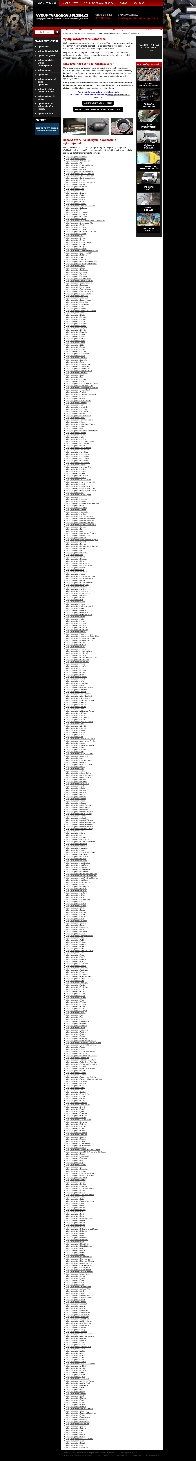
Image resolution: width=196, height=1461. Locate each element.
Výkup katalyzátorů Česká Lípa (77, 285)
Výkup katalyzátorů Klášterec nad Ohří (79, 606)
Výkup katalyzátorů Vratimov (76, 1362)
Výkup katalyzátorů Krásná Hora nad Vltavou (82, 657)
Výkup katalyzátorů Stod (74, 1167)
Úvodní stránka (46, 3)
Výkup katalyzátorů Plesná (75, 957)
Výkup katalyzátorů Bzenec (75, 266)
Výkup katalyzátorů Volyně (75, 1355)
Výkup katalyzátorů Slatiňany (76, 1116)
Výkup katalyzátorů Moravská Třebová (79, 820)
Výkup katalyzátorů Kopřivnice (77, 625)
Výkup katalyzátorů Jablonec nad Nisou (80, 520)
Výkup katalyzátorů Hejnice (75, 418)
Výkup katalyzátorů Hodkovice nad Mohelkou (82, 431)
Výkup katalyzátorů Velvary (75, 1330)
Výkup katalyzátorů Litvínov (76, 732)
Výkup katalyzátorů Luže (75, 758)
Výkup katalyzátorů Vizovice (76, 1345)
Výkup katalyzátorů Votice (75, 1357)
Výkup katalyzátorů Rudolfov (76, 1073)
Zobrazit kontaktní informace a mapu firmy (98, 109)
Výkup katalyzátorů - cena (98, 103)
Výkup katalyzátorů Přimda (75, 1006)
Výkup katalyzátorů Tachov (75, 1208)
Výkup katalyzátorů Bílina (75, 189)
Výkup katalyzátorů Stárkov (75, 1154)
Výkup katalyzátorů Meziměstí (76, 782)
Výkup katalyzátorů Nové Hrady (77, 872)
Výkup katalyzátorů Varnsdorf (76, 1304)
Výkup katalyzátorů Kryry (75, 675)
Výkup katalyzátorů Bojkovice (76, 208)
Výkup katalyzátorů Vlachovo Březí (78, 1347)
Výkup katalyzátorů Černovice (76, 276)
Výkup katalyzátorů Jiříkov (75, 568)
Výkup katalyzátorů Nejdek (75, 850)
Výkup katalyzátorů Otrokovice (77, 927)
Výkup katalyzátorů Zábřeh (75, 1387)
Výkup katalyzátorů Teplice (75, 1216)
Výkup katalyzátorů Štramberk (76, 1171)
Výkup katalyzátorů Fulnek (75, 398)
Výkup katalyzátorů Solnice (75, 1141)
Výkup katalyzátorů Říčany (75, 1036)
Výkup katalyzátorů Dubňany (76, 379)
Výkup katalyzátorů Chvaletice (77, 332)
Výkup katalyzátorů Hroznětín (76, 501)
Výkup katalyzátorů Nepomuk (76, 854)
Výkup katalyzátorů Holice (75, 437)
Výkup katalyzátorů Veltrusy (76, 1327)
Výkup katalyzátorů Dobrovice (76, 358)
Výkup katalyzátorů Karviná (75, 589)
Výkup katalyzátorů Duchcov (76, 381)
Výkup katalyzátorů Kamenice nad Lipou (80, 576)
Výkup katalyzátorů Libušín (75, 720)
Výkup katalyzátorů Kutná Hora (77, 683)
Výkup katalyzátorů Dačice (75, 341)
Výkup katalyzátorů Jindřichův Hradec (79, 565)
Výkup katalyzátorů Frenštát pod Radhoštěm (82, 388)
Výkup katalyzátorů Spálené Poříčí (78, 1143)
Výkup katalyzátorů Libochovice (77, 717)
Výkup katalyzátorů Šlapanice (76, 1113)
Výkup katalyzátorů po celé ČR (77, 1447)
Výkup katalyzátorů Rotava (75, 1049)
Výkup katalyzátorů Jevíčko (75, 550)
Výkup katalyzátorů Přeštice (76, 998)
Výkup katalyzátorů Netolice (76, 859)
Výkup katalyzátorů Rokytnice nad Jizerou (81, 1041)
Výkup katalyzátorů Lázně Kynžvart (78, 698)
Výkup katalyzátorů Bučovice (76, 249)
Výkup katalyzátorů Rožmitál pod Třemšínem (82, 1062)
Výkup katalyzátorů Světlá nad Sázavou (80, 1195)
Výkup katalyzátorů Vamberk (76, 1302)
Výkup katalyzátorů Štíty (74, 1163)
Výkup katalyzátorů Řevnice (76, 1034)
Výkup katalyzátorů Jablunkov (76, 527)
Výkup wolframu (45, 113)
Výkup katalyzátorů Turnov (75, 1255)
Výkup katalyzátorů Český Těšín (77, 302)
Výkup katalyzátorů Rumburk (76, 1075)
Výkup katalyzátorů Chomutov (76, 317)
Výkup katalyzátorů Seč (74, 1090)
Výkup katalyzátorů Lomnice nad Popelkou (81, 741)
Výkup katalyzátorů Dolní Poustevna (79, 371)
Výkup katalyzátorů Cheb (75, 306)
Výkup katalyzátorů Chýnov (75, 334)
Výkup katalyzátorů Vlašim (75, 1349)
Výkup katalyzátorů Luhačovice (77, 756)
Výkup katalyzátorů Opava (75, 910)
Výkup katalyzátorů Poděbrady (77, 970)
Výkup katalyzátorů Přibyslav (76, 1004)
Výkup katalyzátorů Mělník (75, 771)
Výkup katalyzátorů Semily (75, 1098)
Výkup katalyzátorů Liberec (75, 715)
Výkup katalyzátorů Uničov (75, 1278)
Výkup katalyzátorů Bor (74, 210)
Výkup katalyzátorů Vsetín (75, 1372)
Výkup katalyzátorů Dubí (74, 377)
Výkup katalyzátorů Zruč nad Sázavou (79, 1439)
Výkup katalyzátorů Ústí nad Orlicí (78, 1289)
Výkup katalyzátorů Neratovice (77, 857)
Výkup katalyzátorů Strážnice (76, 1178)
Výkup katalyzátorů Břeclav (75, 225)
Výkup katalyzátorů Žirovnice (76, 1426)
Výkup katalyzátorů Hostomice (77, 476)
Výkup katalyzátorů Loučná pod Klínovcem (81, 745)
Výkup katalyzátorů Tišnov (75, 1223)
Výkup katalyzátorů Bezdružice (77, 187)
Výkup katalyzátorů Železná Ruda (78, 1417)
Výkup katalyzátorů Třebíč (75, 1233)
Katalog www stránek (129, 1453)
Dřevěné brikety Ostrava (91, 1455)
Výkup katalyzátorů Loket (75, 735)
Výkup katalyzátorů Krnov (75, 668)
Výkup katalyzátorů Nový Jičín (76, 889)
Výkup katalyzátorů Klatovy (75, 608)
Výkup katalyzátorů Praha (75, 989)
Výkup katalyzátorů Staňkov (76, 1148)
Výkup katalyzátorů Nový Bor (76, 884)
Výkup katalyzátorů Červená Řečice (78, 279)
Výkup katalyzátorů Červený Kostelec (79, 281)
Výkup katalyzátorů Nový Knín (76, 891)
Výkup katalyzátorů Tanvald (76, 1210)
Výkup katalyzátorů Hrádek (75, 484)
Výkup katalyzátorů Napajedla (76, 844)
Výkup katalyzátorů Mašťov (75, 767)
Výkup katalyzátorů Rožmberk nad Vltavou (81, 1060)
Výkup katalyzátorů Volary (75, 1353)
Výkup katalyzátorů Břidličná (76, 234)
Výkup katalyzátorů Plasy (75, 955)
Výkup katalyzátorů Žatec (75, 1400)
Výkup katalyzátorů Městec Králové (78, 773)
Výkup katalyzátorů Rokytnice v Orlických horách (83, 1043)
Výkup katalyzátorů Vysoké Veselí (78, 1383)
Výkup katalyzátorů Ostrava (76, 923)
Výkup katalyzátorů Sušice (75, 1193)
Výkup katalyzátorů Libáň (75, 709)
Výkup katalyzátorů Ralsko (75, 1028)
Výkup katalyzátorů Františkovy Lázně (79, 386)
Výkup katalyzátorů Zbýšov (75, 1404)
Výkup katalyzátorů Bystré (75, 257)
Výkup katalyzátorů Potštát (75, 985)
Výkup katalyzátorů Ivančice (76, 514)
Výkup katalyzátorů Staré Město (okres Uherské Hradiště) (86, 1152)
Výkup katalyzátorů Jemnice (76, 544)
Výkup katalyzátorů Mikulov (75, 786)
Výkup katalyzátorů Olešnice (76, 904)
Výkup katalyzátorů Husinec (76, 510)
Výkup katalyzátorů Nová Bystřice (78, 863)
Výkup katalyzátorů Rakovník (76, 1026)
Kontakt (138, 3)
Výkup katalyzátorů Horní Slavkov (78, 463)
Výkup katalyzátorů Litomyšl (76, 728)
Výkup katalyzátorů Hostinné (76, 469)
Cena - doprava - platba (99, 3)
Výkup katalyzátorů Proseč (75, 1008)
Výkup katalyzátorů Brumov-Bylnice (78, 242)
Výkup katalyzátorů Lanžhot (76, 692)
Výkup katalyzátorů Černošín (76, 274)
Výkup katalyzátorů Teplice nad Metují (79, 1218)
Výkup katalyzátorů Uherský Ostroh (78, 1270)
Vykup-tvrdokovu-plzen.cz (88, 33)
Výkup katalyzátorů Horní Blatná (77, 450)
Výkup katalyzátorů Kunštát (75, 679)
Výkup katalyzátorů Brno (74, 236)
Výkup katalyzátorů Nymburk (76, 893)
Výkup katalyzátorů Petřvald (76, 942)
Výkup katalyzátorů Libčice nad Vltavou (80, 711)
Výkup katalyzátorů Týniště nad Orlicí (79, 1263)
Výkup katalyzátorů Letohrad (76, 705)
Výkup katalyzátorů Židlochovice (77, 1424)
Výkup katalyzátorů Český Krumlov (78, 300)
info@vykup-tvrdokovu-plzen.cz (138, 18)
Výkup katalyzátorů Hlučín (75, 426)
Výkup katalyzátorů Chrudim (76, 330)
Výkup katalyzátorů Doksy (75, 362)
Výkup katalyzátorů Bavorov (76, 167)
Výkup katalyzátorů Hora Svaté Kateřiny (80, 441)
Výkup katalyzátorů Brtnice (75, 240)
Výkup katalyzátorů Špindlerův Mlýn (78, 1145)
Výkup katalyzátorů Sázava (75, 1088)
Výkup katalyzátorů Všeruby (76, 1370)
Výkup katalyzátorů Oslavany (76, 921)
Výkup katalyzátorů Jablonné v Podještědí (81, 525)
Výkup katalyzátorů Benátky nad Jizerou (80, 178)
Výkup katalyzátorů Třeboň (75, 1235)
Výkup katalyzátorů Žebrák (75, 1415)
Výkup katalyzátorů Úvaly (75, 1293)
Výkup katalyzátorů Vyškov (75, 1375)
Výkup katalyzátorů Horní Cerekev (78, 454)
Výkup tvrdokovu (121, 1455)
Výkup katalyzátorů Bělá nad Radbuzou (80, 174)
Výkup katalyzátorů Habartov (76, 403)
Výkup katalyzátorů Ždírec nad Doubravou (81, 1413)
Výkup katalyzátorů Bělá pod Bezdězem (80, 176)
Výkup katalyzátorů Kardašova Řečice (79, 583)
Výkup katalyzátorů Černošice (76, 272)
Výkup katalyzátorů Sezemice (76, 1103)
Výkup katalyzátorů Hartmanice (77, 411)
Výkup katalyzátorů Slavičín (76, 1118)
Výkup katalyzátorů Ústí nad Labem (78, 1287)
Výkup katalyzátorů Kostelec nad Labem (80, 638)
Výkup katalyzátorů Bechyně (76, 169)
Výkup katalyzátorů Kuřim (75, 681)
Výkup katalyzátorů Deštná (75, 349)
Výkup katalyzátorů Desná (75, 347)
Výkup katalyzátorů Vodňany (76, 1351)
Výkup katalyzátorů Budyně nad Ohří (79, 253)
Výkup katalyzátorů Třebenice (76, 1231)
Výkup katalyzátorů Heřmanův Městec (79, 420)
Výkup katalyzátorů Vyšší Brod (77, 1385)
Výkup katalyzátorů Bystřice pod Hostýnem (81, 264)
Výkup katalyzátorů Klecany (76, 610)
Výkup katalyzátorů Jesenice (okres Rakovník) (82, 546)
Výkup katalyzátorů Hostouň (76, 478)
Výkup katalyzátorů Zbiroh (75, 1402)
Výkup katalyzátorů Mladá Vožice (78, 807)
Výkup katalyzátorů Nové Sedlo (77, 880)
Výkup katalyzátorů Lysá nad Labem (79, 760)
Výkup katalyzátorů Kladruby (76, 604)
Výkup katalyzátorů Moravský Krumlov (79, 827)
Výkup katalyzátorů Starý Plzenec (78, 1156)
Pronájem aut (108, 1455)
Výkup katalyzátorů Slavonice (76, 1122)
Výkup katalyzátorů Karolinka (76, 587)
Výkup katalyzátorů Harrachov (76, 409)
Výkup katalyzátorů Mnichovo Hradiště (79, 812)
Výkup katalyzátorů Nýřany (75, 895)
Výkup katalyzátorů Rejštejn (76, 1032)
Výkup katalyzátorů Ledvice (76, 702)
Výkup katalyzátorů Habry (75, 405)
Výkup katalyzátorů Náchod (76, 837)
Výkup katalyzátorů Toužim (75, 1225)
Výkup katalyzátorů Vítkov (75, 1342)
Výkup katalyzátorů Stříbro (75, 1182)
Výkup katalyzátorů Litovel (75, 730)
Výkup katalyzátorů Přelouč (75, 994)
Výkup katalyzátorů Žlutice (75, 1434)
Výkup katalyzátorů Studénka (76, 1186)
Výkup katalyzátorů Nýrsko (75, 897)
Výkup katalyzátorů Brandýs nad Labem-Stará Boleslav (85, 221)
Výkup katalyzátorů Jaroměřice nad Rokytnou (82, 540)
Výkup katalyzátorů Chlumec (76, 309)
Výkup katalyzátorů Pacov (75, 929)
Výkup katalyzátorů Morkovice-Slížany (79, 829)
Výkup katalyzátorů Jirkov (75, 570)
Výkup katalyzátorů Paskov (75, 934)
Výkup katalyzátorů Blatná (75, 195)
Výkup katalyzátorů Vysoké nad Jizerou (80, 1381)
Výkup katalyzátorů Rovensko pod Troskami (81, 1056)
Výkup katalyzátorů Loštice (75, 743)
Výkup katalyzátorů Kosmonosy (77, 630)
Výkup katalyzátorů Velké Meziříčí (78, 1319)
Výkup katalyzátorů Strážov (75, 1180)
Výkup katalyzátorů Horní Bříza (77, 452)
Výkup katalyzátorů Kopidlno (76, 623)
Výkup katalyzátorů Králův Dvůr (77, 653)
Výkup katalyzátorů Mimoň (75, 794)
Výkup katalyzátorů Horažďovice (77, 443)
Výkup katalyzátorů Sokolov (76, 1139)
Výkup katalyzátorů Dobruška (76, 360)
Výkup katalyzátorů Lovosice (76, 749)
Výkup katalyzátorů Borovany (76, 214)
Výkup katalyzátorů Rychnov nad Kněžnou (81, 1077)
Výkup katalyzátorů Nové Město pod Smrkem (82, 878)
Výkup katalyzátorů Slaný (75, 1111)
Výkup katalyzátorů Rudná (75, 1071)
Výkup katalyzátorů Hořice (75, 446)
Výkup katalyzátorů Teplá (75, 1214)
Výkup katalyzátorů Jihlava (75, 557)
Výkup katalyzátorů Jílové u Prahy (78, 563)
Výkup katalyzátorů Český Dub (77, 298)
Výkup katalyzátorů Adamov (76, 159)
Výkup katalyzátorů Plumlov (76, 959)
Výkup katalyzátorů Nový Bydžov (77, 886)
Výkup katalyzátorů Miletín (75, 788)
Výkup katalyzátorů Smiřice (75, 1131)
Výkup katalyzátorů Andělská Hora (78, 161)
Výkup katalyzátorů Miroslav (76, 797)
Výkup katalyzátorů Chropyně (76, 328)
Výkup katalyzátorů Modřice (76, 816)
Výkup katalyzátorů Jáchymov (76, 529)
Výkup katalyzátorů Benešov (76, 180)
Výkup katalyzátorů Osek (75, 919)
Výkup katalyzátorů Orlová (75, 914)
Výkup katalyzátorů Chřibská (76, 326)
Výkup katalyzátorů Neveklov (76, 861)
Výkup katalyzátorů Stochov (76, 1165)
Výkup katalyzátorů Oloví (75, 908)
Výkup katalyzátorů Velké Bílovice (78, 1315)
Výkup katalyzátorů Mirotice (76, 801)
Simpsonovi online (136, 1455)
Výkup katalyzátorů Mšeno (75, 833)
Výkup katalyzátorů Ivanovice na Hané (79, 516)
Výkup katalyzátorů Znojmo (75, 1437)
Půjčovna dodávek (152, 1455)
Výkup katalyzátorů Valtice (75, 1300)
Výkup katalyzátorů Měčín (75, 769)
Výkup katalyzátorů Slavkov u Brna (78, 1120)
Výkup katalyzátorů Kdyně (75, 598)
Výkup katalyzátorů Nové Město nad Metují (81, 876)
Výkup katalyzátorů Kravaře (76, 666)
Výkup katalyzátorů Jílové (75, 561)
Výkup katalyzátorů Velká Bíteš (77, 1310)
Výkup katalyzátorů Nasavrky (76, 846)
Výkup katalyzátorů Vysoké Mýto (77, 1379)
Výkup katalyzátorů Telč (74, 1212)
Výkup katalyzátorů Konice (75, 621)
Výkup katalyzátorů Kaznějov (76, 595)
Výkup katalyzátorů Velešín (75, 1308)
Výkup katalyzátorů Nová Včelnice (78, 869)
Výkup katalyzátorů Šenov (75, 1101)
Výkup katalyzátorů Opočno (76, 912)
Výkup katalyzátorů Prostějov (76, 1011)
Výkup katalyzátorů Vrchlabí (76, 1366)
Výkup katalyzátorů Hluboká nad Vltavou (80, 424)
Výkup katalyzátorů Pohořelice (77, 974)
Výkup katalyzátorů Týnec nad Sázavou (80, 1261)
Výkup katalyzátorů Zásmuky (76, 1398)
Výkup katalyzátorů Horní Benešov (78, 448)
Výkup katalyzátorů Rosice (75, 1047)
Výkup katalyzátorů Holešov (76, 435)
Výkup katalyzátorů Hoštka (75, 473)
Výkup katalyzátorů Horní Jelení (77, 456)
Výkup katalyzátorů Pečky (75, 938)
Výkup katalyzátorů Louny (75, 747)
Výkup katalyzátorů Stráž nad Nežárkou (80, 1173)
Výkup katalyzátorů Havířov (76, 413)
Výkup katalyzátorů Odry (75, 901)
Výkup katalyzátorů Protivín (75, 1013)
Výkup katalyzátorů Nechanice (77, 848)
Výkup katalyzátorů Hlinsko (75, 422)
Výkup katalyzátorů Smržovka (76, 1133)
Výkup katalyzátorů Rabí (74, 1017)
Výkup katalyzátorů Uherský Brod (78, 1267)
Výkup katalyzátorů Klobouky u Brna (79, 615)
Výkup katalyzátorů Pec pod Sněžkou (79, 936)
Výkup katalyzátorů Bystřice (76, 259)
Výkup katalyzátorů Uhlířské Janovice (79, 1272)
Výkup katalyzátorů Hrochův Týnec (78, 495)
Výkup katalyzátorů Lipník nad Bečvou (79, 722)
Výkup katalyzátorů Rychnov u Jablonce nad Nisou (84, 1079)
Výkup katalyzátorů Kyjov (75, 685)
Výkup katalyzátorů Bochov (75, 202)
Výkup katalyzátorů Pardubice (76, 931)
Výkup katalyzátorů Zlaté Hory (76, 1428)
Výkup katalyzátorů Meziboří (76, 779)
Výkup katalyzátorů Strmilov (76, 1184)
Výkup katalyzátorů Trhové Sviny (77, 1244)
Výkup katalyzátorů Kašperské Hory (78, 593)
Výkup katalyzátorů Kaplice (75, 580)
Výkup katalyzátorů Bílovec (75, 191)
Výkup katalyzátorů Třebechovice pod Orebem (82, 1229)
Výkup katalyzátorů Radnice (76, 1019)
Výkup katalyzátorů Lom (74, 737)
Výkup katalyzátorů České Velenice (78, 294)
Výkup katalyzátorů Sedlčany (76, 1092)
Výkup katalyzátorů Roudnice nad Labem (80, 1051)
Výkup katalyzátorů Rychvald (76, 1081)
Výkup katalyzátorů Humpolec (76, 508)
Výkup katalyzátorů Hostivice (76, 471)
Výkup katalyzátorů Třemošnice (77, 1240)
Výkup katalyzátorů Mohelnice (76, 818)
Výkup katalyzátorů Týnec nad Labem (79, 1259)
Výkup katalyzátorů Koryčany (76, 627)
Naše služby (70, 3)
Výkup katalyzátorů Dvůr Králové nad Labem (82, 383)
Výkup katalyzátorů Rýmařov (76, 1083)
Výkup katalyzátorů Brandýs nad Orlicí (79, 223)
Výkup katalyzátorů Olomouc (76, 906)
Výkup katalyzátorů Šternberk (76, 1158)
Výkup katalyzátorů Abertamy (76, 157)
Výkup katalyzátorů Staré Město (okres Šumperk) (83, 1150)
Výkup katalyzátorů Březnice (76, 227)
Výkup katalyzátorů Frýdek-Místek (78, 390)
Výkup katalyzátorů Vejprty (75, 1306)
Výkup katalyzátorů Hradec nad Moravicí (80, 482)
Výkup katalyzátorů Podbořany (77, 968)
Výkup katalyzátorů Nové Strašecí (78, 882)
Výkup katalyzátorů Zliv (74, 1432)
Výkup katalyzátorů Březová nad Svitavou (81, 232)
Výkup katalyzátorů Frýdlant (76, 392)
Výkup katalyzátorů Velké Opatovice (79, 1321)
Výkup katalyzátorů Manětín (76, 762)
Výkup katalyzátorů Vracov (75, 1360)
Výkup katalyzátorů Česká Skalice (78, 287)
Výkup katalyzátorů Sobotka (76, 1137)
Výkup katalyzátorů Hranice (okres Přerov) (81, 491)
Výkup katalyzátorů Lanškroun (77, 690)
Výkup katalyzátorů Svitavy (75, 1199)
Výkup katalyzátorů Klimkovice (77, 613)
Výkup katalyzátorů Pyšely (75, 1015)
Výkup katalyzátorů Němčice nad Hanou (80, 852)
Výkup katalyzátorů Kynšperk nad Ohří (79, 687)
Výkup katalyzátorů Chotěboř (76, 319)
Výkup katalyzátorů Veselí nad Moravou (80, 1336)
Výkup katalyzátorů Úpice (75, 1280)
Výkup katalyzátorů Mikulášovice (77, 784)
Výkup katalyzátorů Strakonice (77, 1169)
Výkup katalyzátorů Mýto (75, 835)
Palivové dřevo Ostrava (72, 1455)
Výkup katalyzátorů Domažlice (77, 373)
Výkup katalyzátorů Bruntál (75, 244)
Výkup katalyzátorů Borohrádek (77, 212)
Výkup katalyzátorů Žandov (75, 1396)
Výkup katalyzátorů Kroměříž (76, 670)
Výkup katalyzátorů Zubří (75, 1441)
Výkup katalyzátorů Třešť (75, 1242)
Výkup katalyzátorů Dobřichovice (77, 354)
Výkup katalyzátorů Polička (75, 979)
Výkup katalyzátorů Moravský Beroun (79, 824)
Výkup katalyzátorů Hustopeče (77, 512)
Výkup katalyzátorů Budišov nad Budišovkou (82, 251)
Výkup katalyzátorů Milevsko (76, 790)
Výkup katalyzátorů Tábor (75, 1205)
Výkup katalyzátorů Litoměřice (76, 726)
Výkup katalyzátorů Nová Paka (77, 865)
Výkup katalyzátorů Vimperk (76, 1340)
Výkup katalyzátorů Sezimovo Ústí (78, 1105)
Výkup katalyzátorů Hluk (74, 428)
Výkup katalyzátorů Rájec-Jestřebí (78, 1021)
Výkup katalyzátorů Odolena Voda (78, 899)
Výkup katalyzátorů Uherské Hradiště (79, 1265)
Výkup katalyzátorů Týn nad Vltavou (79, 1257)
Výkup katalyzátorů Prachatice (77, 987)
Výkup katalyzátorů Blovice (75, 197)
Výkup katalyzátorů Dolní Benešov (78, 364)
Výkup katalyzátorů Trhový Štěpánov (79, 1246)
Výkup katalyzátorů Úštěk (75, 1285)
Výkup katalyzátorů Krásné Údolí (77, 662)
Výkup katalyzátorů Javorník (76, 542)
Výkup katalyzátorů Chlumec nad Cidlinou (81, 311)
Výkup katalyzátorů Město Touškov (78, 777)
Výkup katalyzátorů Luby (75, 752)
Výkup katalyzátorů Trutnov (75, 1253)
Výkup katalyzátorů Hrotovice (76, 499)
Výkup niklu (43, 74)
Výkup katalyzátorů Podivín (75, 972)
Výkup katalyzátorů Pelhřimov (76, 940)
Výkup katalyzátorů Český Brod (77, 296)
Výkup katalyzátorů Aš (74, 163)
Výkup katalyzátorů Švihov (75, 1197)
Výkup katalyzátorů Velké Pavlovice (78, 1323)
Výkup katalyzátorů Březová (76, 229)
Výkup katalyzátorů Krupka (75, 672)
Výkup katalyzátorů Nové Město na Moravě (81, 874)
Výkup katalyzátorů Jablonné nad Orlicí (80, 523)
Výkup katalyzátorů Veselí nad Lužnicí (79, 1334)
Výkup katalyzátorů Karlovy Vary (77, 585)
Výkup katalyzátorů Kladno (75, 602)
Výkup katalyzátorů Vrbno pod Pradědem (80, 1364)
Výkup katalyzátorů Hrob (75, 493)
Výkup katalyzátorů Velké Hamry (77, 1317)
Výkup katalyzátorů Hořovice (76, 465)
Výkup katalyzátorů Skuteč (75, 1109)
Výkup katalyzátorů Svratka (75, 1203)
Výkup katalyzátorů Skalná (75, 1107)
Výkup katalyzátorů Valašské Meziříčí (79, 1297)
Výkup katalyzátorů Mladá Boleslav (78, 805)
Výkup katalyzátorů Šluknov (76, 1124)
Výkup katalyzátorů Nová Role (77, 867)
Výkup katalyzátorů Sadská (75, 1086)
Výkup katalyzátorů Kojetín (75, 617)
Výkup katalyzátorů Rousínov (76, 1053)
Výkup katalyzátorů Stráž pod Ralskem (80, 1175)
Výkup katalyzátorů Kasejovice (77, 591)
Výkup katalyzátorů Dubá (75, 375)
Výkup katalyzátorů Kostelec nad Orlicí (79, 640)
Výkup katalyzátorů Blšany (75, 199)
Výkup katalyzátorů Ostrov (75, 925)
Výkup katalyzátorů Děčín (75, 345)
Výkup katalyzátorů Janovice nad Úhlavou (81, 533)
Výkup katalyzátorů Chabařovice (77, 304)
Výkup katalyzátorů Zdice (75, 1411)
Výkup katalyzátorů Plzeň (75, 961)
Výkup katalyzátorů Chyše (75, 336)
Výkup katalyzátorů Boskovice (76, 217)
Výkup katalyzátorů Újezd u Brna (77, 1274)
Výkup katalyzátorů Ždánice (76, 1407)
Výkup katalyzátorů (106, 33)
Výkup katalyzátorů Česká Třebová (78, 289)
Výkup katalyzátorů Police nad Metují (79, 976)
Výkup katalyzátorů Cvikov (75, 339)
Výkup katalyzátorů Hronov (75, 497)
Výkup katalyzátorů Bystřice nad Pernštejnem (82, 261)
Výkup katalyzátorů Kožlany (76, 645)
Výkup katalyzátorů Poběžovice (77, 964)
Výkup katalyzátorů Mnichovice (77, 809)
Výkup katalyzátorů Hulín (75, 505)
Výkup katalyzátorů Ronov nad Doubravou (81, 1045)
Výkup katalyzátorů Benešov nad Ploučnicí (81, 182)
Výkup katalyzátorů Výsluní (75, 1377)
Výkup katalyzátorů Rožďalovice (77, 1058)
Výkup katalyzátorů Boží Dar (76, 219)
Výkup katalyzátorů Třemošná (76, 1238)
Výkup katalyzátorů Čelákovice (77, 270)
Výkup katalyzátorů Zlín (74, 1430)
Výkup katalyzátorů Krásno (75, 664)
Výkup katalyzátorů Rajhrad (76, 1023)
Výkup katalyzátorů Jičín (74, 555)
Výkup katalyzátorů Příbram (76, 1002)
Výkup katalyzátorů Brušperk (76, 246)
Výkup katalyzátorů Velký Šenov (77, 1325)
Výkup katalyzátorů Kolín (75, 619)
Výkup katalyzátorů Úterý (75, 1291)
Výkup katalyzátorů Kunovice (76, 677)
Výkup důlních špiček (48, 51)
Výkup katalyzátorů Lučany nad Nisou (79, 754)
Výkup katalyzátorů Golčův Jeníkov (78, 401)
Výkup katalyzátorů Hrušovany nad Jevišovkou (82, 503)
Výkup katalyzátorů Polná (75, 981)
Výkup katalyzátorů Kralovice (76, 649)
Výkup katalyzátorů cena (75, 1445)
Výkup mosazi (44, 70)
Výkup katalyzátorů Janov (75, 531)
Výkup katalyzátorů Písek (75, 946)
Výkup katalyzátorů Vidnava (76, 1338)
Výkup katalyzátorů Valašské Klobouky (79, 1295)
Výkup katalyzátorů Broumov (76, 238)
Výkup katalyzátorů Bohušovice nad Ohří (80, 206)
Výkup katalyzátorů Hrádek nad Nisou (79, 486)
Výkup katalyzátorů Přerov (75, 996)
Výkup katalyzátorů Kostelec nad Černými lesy (82, 636)
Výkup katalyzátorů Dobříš (75, 356)
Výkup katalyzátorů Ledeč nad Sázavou (80, 700)
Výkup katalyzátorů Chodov (76, 315)
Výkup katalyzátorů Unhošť (75, 1276)
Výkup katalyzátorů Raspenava (77, 1030)
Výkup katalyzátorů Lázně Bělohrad (78, 694)
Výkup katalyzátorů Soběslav (76, 1135)
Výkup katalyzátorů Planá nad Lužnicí (79, 951)
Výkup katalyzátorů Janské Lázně (78, 535)
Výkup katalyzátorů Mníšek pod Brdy (79, 814)
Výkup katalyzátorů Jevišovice (76, 553)
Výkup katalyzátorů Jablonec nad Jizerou (80, 518)
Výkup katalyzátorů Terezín (75, 1220)
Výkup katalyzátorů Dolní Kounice (78, 368)
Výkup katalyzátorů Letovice (76, 707)
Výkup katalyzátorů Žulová (75, 1443)
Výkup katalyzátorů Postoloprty (77, 983)
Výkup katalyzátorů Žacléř (75, 1389)
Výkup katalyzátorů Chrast (75, 321)
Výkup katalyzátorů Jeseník (76, 548)
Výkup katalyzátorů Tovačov (76, 1227)
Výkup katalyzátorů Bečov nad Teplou (79, 172)
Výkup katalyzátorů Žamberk (76, 1394)
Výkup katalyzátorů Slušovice (76, 1126)
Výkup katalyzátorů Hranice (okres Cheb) (80, 488)
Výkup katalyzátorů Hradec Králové (78, 480)
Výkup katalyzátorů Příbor (75, 1000)
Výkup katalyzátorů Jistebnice (76, 572)
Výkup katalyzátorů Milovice (76, 792)
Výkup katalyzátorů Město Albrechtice (79, 775)
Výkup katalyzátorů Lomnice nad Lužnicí (80, 739)
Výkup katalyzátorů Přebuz (75, 991)
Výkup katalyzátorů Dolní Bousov (78, 366)
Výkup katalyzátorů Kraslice (76, 655)
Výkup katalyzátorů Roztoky (76, 1066)
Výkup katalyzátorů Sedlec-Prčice (78, 1094)
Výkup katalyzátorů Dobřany (76, 351)
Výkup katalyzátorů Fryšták (75, 396)
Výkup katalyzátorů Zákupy (75, 1392)
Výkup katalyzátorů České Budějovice (79, 291)
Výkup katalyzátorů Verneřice (76, 1332)
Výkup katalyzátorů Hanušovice (77, 407)
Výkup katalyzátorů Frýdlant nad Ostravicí (81, 394)
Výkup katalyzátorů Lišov (75, 724)
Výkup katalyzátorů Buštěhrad (76, 255)
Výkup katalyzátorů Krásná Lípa (77, 660)
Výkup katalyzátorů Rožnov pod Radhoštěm (81, 1064)
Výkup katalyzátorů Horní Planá (77, 461)
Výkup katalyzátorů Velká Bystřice (78, 1312)
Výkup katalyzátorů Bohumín (76, 204)
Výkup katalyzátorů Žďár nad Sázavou (79, 1409)
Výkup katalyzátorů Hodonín (76, 433)
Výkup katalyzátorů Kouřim (75, 642)
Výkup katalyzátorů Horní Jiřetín (77, 458)
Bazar (123, 3)
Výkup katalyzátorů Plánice (75, 953)
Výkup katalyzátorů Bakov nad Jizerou (79, 165)
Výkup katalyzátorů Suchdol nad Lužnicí (80, 1188)
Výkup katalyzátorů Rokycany (76, 1038)
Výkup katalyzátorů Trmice (75, 1250)
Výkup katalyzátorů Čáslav (75, 268)
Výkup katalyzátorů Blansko (76, 193)
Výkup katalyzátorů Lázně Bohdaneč (79, 696)
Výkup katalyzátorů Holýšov (76, 439)
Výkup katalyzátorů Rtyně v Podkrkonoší (80, 1068)
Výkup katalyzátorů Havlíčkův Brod (78, 416)
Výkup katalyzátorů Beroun (75, 184)
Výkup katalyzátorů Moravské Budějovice (80, 822)
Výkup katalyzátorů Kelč (74, 600)
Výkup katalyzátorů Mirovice (76, 803)
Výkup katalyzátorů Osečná (76, 916)
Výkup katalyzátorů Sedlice (75, 1096)
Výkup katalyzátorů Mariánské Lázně (79, 764)
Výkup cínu (43, 46)
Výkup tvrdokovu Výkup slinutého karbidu (46, 106)
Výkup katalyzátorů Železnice (76, 1419)
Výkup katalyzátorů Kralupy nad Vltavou (80, 651)
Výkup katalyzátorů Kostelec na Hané (79, 634)
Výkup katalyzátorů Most (75, 831)
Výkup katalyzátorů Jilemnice (76, 559)
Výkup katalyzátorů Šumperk (76, 1190)
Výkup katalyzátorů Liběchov (76, 713)
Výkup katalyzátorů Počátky (76, 966)
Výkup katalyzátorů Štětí (74, 1160)
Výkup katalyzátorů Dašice (75, 343)
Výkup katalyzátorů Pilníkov (76, 944)
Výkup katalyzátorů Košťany (76, 632)
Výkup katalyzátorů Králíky (75, 647)
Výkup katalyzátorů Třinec (75, 1248)
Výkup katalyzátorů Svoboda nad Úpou (80, 1201)
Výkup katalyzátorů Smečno (76, 1128)
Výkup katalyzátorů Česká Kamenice (79, 283)
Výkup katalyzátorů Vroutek (76, 1368)
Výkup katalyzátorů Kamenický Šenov (79, 578)
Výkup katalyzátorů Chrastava (76, 324)
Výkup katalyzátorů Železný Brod (77, 1422)
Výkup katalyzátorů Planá (75, 949)
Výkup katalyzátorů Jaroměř (76, 538)
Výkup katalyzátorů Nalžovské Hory (78, 839)
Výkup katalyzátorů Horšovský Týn (78, 467)
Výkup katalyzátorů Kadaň (75, 574)
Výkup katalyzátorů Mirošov (76, 799)
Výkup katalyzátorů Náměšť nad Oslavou (80, 842)
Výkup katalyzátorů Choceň (76, 313)
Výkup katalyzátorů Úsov (75, 1282)
